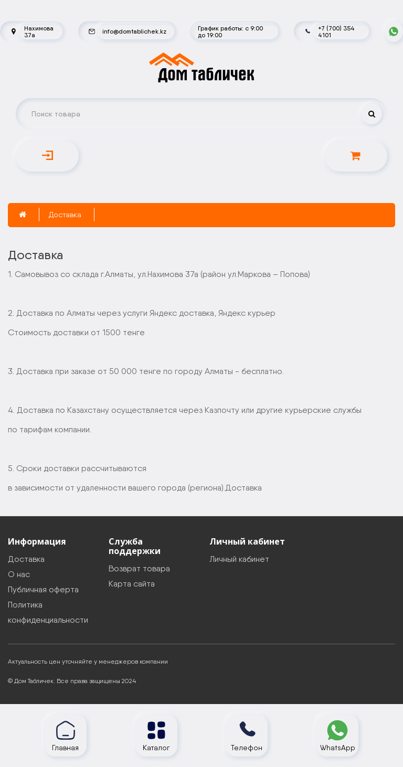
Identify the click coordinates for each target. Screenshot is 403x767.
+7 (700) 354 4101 (336, 31)
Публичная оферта (43, 589)
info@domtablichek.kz (134, 31)
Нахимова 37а (39, 31)
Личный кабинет (239, 559)
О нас (19, 574)
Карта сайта (132, 584)
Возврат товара (139, 568)
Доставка (65, 214)
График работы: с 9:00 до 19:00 (230, 31)
